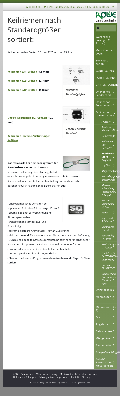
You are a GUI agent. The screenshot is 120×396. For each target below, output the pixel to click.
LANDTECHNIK (105, 70)
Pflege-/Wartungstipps (106, 352)
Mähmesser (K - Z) (106, 308)
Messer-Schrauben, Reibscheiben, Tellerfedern (109, 190)
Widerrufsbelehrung (46, 374)
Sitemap (86, 377)
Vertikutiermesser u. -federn (109, 246)
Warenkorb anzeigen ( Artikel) (103, 40)
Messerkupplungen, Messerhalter (109, 178)
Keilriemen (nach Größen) (108, 157)
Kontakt (75, 377)
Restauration (104, 345)
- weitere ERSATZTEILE (108, 266)
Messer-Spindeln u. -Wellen (108, 204)
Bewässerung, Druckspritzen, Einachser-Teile (109, 278)
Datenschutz (27, 374)
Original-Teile (104, 290)
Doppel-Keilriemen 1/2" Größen (27, 117)
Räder (105, 212)
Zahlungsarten (46, 377)
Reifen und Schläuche (107, 219)
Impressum (62, 377)
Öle (98, 317)
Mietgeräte (103, 338)
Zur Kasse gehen (102, 62)
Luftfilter (106, 165)
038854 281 (34, 6)
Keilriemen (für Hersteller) (107, 145)
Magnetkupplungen (109, 171)
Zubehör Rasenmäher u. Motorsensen (105, 362)
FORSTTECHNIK (106, 77)
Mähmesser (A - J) (106, 298)
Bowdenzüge (108, 136)
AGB (15, 374)
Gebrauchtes (104, 331)
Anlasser (106, 121)
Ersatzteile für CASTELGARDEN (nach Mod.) (109, 256)
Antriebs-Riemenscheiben (109, 129)
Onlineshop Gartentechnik (105, 113)
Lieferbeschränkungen (24, 377)
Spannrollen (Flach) (108, 228)
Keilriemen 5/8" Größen (22, 90)
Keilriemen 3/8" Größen (22, 71)
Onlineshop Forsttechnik (104, 103)
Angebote (102, 324)
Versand (93, 374)
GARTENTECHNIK (106, 84)
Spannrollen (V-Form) (108, 237)
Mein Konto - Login (104, 52)
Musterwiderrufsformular (73, 374)
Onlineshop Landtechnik (104, 93)
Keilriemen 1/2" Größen (22, 80)
